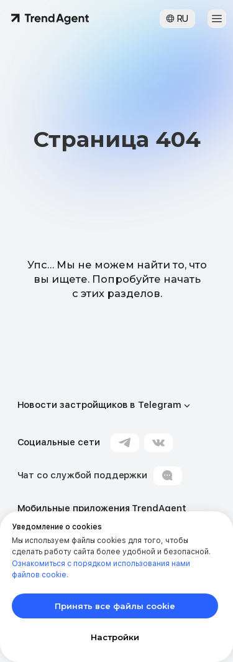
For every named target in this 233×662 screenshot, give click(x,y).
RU (182, 19)
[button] (217, 18)
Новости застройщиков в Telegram (99, 404)
